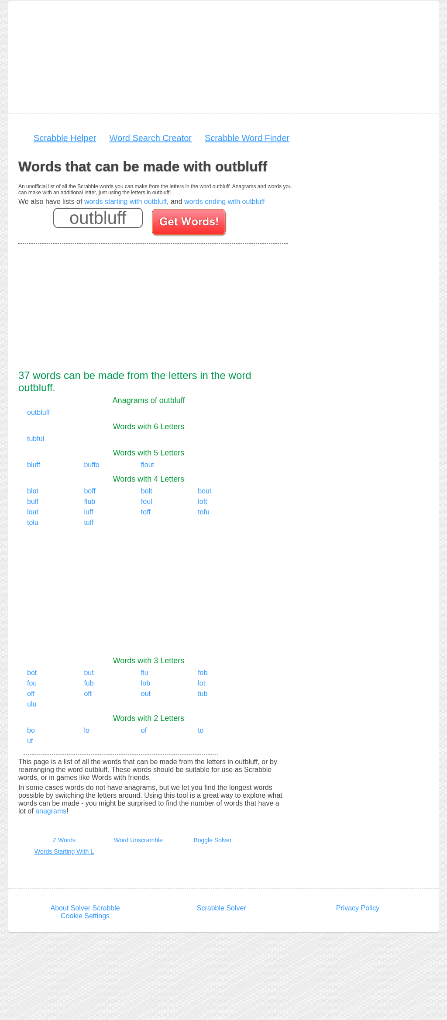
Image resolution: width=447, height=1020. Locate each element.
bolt (146, 491)
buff (32, 501)
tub (202, 693)
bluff (33, 465)
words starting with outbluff (125, 201)
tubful (35, 438)
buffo (91, 465)
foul (146, 501)
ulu (31, 704)
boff (89, 491)
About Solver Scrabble (85, 908)
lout (32, 512)
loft (202, 501)
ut (30, 740)
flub (89, 501)
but (88, 672)
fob (202, 672)
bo (31, 730)
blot (32, 491)
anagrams (50, 811)
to (200, 730)
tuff (88, 522)
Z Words (64, 840)
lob (145, 683)
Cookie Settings (85, 916)
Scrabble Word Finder (247, 138)
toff (146, 512)
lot (201, 683)
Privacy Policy (358, 908)
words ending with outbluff (224, 201)
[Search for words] (189, 223)
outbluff (38, 412)
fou (32, 683)
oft (88, 693)
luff (88, 512)
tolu (32, 522)
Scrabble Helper (65, 138)
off (31, 693)
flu (144, 672)
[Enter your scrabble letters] (98, 218)
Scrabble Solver (221, 908)
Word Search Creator (150, 138)
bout (204, 491)
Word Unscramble (138, 840)
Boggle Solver (212, 840)
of (144, 730)
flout (147, 465)
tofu (204, 512)
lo (86, 730)
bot (32, 672)
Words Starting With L (64, 851)
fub (88, 683)
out (146, 693)
